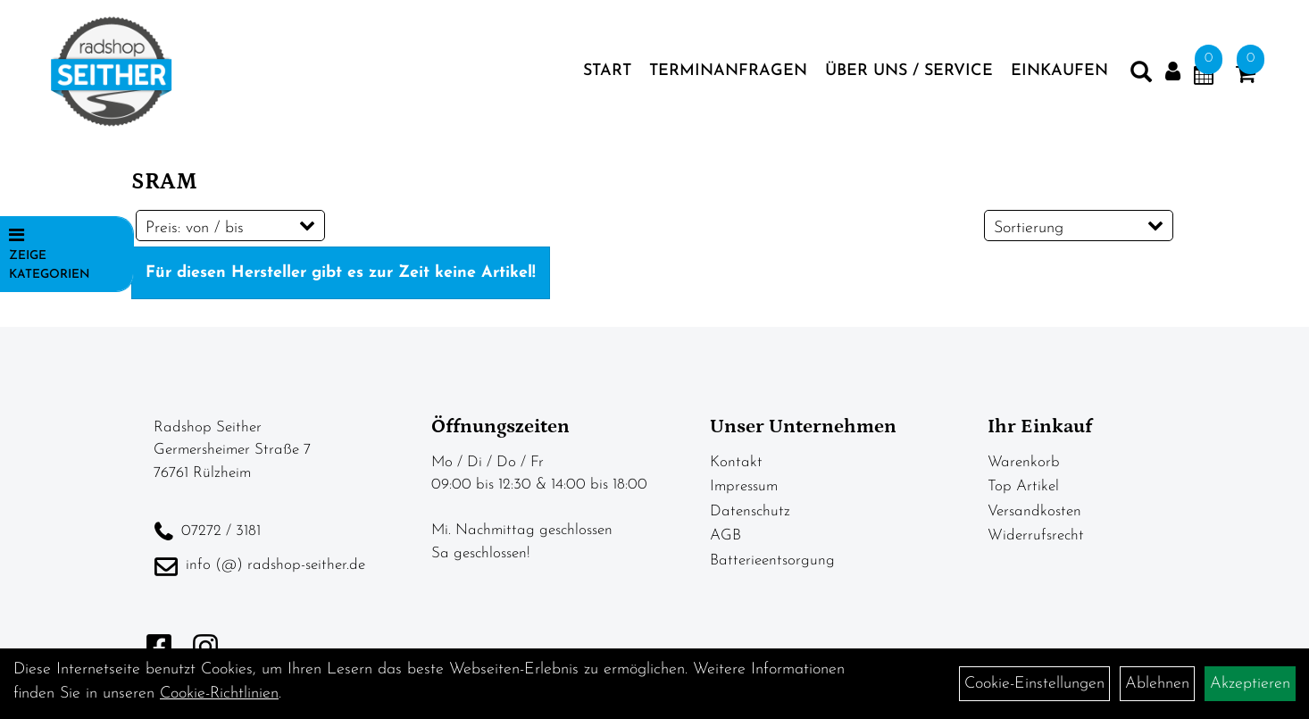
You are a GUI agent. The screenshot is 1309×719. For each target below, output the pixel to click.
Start (607, 71)
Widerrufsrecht (1036, 535)
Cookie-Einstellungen (1034, 683)
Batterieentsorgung (772, 560)
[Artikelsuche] (1141, 76)
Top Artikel (1023, 486)
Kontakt (736, 462)
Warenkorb (1024, 462)
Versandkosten (1034, 511)
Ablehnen (1157, 683)
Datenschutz (750, 511)
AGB (725, 535)
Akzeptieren (1250, 683)
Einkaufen (1059, 71)
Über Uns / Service (909, 71)
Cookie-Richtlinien (219, 693)
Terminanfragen (728, 71)
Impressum (744, 486)
